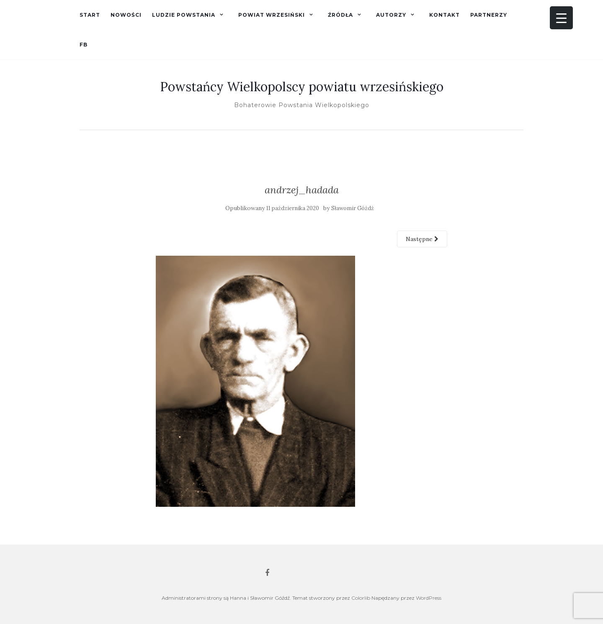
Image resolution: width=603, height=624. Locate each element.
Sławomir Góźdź (352, 208)
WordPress (428, 598)
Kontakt (444, 15)
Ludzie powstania (183, 15)
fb (84, 44)
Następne (422, 239)
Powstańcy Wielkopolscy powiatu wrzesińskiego (301, 86)
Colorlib (360, 598)
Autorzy (391, 15)
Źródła (340, 15)
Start (90, 15)
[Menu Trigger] (561, 17)
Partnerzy (488, 15)
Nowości (126, 15)
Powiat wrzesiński (271, 15)
